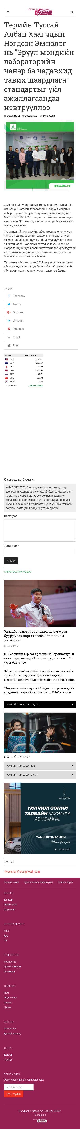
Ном (6, 992)
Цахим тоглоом (12, 966)
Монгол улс (10, 1028)
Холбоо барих (65, 882)
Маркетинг (9, 909)
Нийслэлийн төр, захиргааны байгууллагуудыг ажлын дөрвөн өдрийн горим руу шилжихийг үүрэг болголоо (39, 658)
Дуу (6, 935)
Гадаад (8, 1059)
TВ (5, 940)
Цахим (7, 1007)
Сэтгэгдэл (11, 516)
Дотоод (8, 1054)
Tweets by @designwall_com (22, 871)
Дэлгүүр (8, 899)
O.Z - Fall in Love (17, 757)
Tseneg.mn (40, 1115)
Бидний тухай (11, 882)
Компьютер (10, 961)
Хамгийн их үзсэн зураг (22, 774)
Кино (6, 930)
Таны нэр (10, 545)
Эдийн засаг (10, 904)
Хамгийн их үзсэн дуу (21, 766)
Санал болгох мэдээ (17, 571)
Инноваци (9, 971)
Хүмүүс (8, 1002)
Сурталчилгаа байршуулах (38, 882)
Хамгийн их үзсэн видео (23, 704)
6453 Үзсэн (49, 115)
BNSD (57, 1111)
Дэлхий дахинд (12, 1033)
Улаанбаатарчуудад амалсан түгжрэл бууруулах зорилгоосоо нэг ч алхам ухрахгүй (35, 635)
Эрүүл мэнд (13, 115)
